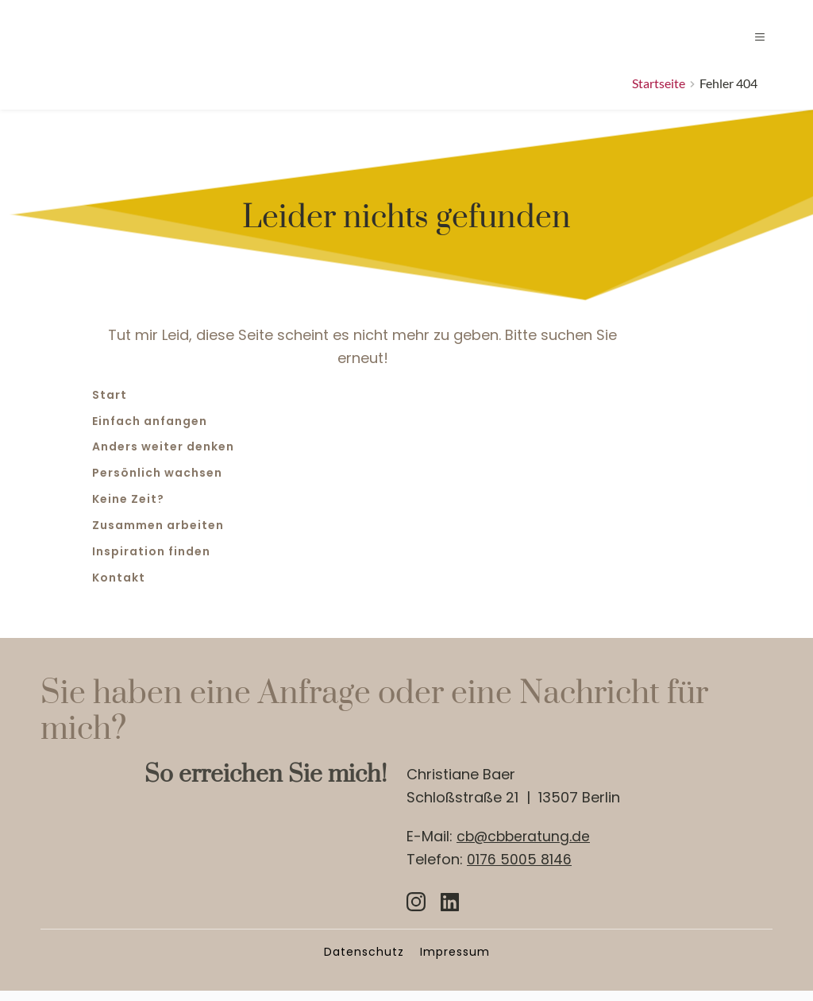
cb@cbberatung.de (525, 846)
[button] (747, 42)
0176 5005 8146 (519, 869)
